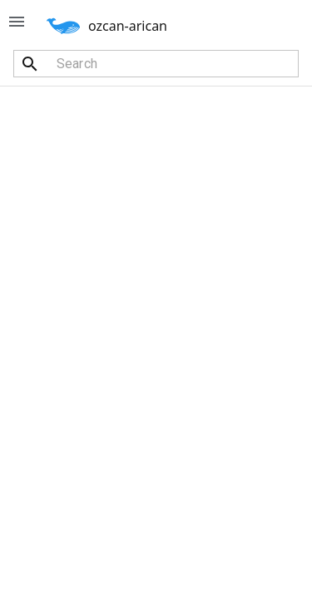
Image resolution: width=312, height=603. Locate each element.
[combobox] (156, 63)
